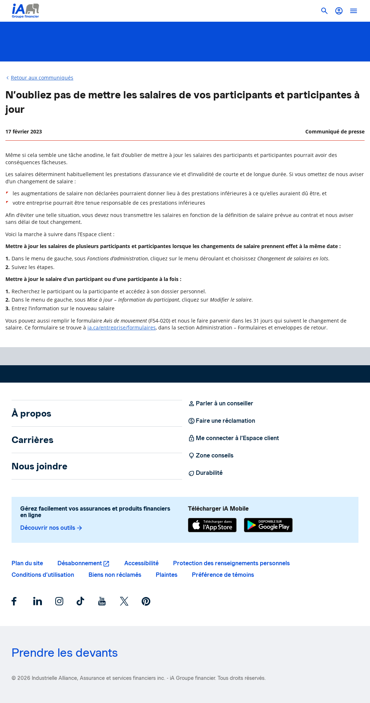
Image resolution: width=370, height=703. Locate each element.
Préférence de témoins (223, 574)
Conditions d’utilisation (43, 574)
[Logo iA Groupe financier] (25, 11)
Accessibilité (141, 563)
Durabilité (205, 473)
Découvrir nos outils (51, 528)
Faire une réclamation (221, 421)
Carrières (32, 440)
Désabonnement (79, 563)
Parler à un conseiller (220, 403)
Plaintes (166, 574)
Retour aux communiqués (42, 77)
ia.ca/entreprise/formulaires (121, 327)
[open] (353, 11)
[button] (339, 11)
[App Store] (212, 526)
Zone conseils (210, 455)
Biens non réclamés (115, 574)
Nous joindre (40, 466)
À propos (31, 413)
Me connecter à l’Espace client (233, 438)
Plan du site (27, 563)
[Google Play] (268, 526)
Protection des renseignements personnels (231, 563)
